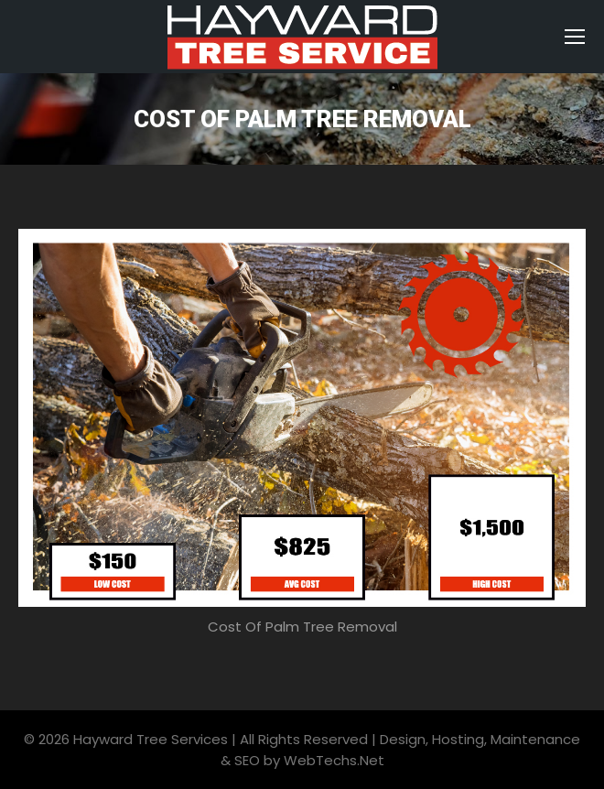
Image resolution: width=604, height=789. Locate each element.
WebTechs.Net (334, 760)
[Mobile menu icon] (575, 37)
